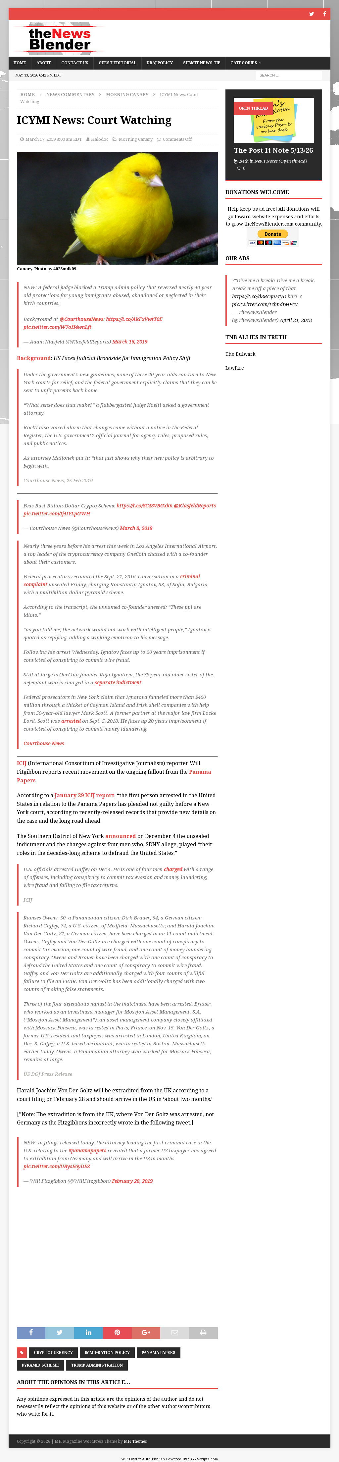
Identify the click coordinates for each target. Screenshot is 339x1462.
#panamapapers (87, 1150)
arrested (71, 721)
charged (173, 869)
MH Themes (135, 1441)
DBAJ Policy (160, 62)
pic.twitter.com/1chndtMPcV (265, 304)
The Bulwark (240, 353)
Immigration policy (107, 1352)
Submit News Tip (201, 62)
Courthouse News (44, 744)
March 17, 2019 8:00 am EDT (53, 138)
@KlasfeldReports (195, 506)
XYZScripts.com (204, 1459)
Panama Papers (158, 1352)
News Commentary (70, 94)
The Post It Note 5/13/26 (273, 150)
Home (20, 62)
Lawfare (234, 368)
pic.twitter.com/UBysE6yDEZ (57, 1166)
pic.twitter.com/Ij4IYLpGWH (57, 514)
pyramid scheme (40, 1365)
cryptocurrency (53, 1352)
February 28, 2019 (132, 1181)
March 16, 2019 (129, 341)
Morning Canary (136, 138)
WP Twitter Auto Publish (143, 1459)
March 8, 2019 (136, 528)
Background (34, 358)
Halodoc (99, 138)
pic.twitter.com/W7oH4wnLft (57, 327)
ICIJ (21, 763)
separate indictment (118, 683)
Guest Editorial (117, 62)
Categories (243, 62)
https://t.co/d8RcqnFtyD (259, 296)
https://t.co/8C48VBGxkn (144, 506)
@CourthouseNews (81, 319)
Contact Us (74, 62)
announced (120, 836)
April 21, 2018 (296, 320)
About (43, 62)
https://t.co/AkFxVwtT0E (134, 319)
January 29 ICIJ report (84, 795)
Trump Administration (97, 1365)
